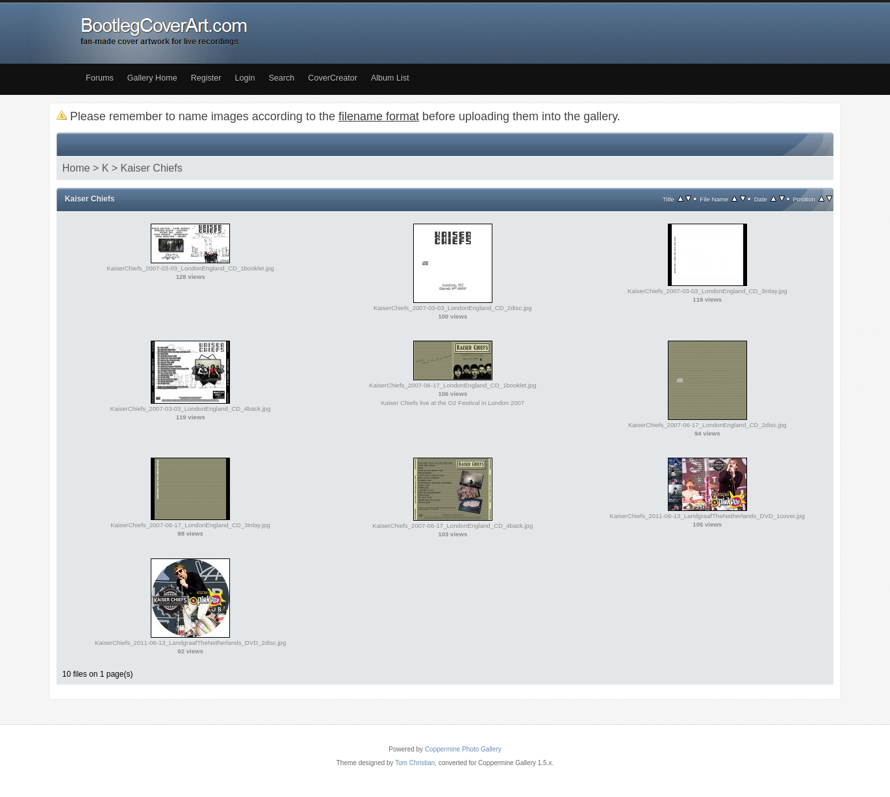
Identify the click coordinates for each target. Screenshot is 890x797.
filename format (378, 116)
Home (76, 168)
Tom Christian (415, 762)
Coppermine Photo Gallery (463, 749)
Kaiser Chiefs (152, 168)
